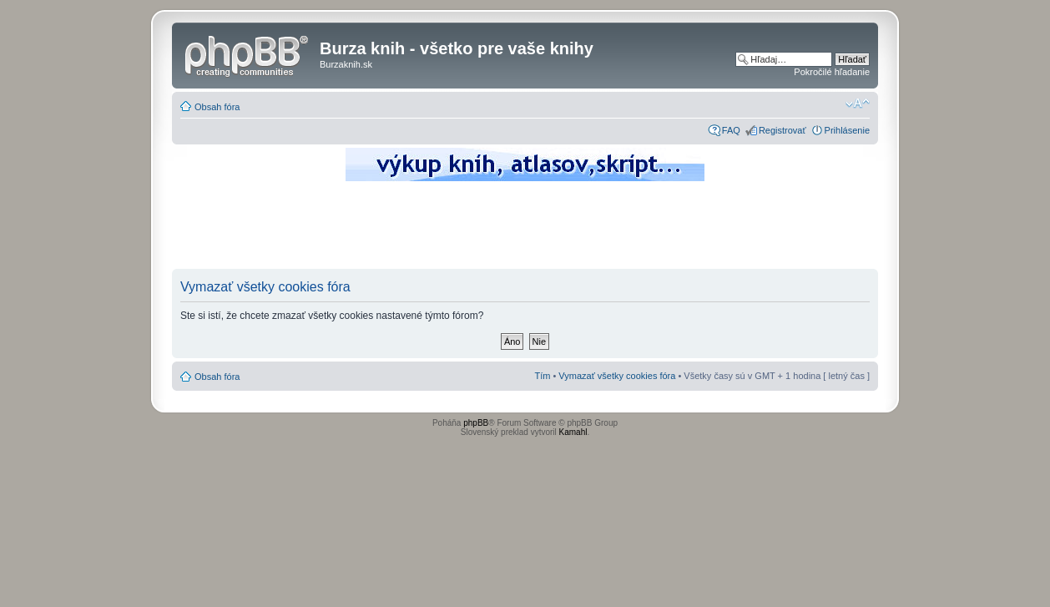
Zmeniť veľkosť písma (858, 103)
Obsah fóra (217, 107)
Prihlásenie (847, 130)
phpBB (475, 422)
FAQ (731, 130)
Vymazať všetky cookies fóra (616, 376)
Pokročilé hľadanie (832, 72)
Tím (542, 376)
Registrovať (782, 130)
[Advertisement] (525, 229)
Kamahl (573, 432)
